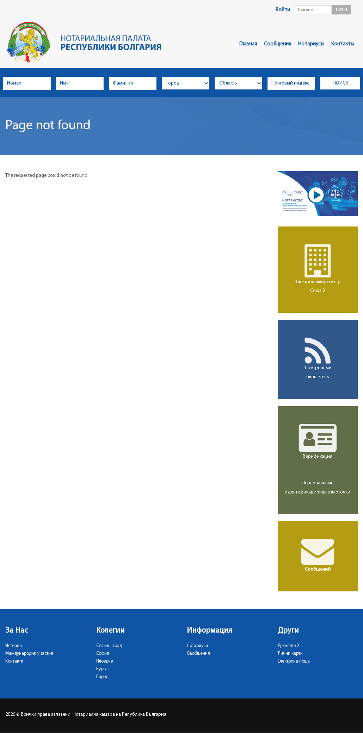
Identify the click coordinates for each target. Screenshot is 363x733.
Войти (283, 10)
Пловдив (104, 661)
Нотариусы (311, 44)
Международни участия (29, 653)
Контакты (342, 44)
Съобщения (198, 653)
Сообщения (277, 44)
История (13, 646)
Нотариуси (197, 646)
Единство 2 (288, 646)
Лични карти (290, 653)
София (102, 653)
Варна (102, 677)
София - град (109, 646)
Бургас (103, 669)
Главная (248, 44)
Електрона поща (294, 661)
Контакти (14, 661)
